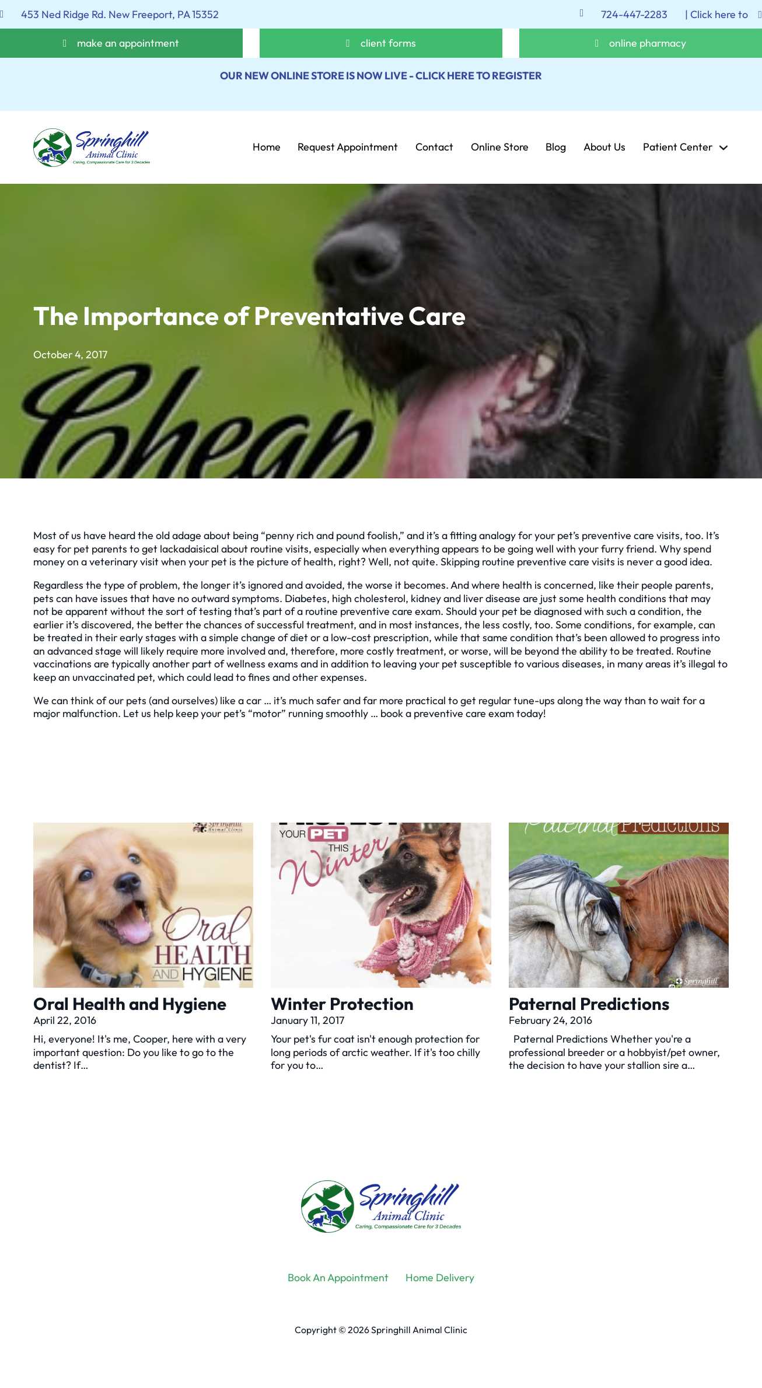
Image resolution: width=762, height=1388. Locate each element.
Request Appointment (348, 147)
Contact (434, 147)
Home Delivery (440, 1277)
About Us (604, 147)
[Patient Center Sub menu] (723, 147)
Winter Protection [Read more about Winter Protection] (342, 1004)
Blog (556, 147)
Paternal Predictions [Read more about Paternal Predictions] (589, 1004)
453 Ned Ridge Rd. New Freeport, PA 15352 (120, 14)
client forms (388, 43)
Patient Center (677, 147)
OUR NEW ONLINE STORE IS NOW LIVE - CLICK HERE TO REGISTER (381, 75)
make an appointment (129, 43)
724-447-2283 (634, 14)
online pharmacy (647, 43)
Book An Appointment (338, 1277)
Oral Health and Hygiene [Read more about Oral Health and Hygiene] (129, 1004)
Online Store (500, 147)
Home (267, 147)
